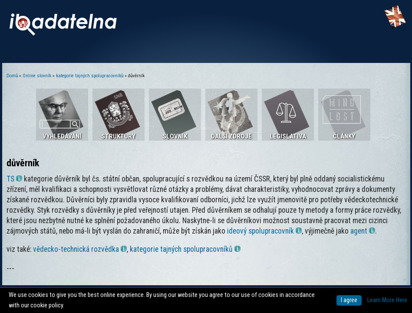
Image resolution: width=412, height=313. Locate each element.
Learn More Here (387, 300)
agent (362, 231)
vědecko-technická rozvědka (80, 249)
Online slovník (37, 76)
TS (14, 179)
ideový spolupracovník (264, 231)
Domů (12, 76)
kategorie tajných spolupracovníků (89, 76)
